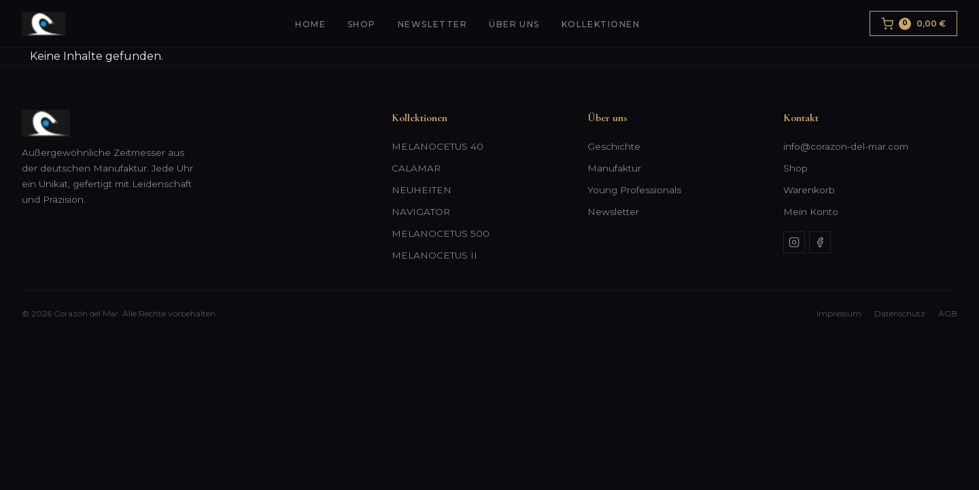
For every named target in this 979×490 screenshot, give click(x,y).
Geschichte (613, 146)
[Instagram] (794, 242)
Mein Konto (810, 211)
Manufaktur (614, 168)
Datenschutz (899, 313)
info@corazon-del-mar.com (845, 146)
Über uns (514, 24)
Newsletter (432, 24)
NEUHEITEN (421, 189)
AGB (947, 313)
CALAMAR (416, 168)
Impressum (839, 313)
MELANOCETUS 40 (437, 146)
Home (310, 24)
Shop (361, 24)
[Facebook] (820, 242)
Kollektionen (601, 24)
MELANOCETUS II (434, 255)
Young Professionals (634, 189)
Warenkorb (809, 189)
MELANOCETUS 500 (441, 233)
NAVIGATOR (421, 211)
